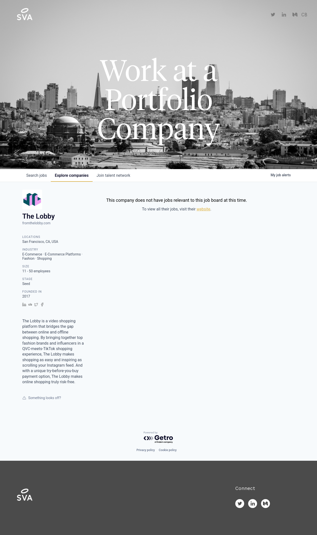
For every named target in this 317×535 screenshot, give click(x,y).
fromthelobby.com (36, 223)
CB (304, 15)
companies (71, 175)
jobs (36, 175)
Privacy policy (145, 450)
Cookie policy (168, 450)
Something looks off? (41, 398)
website (203, 209)
